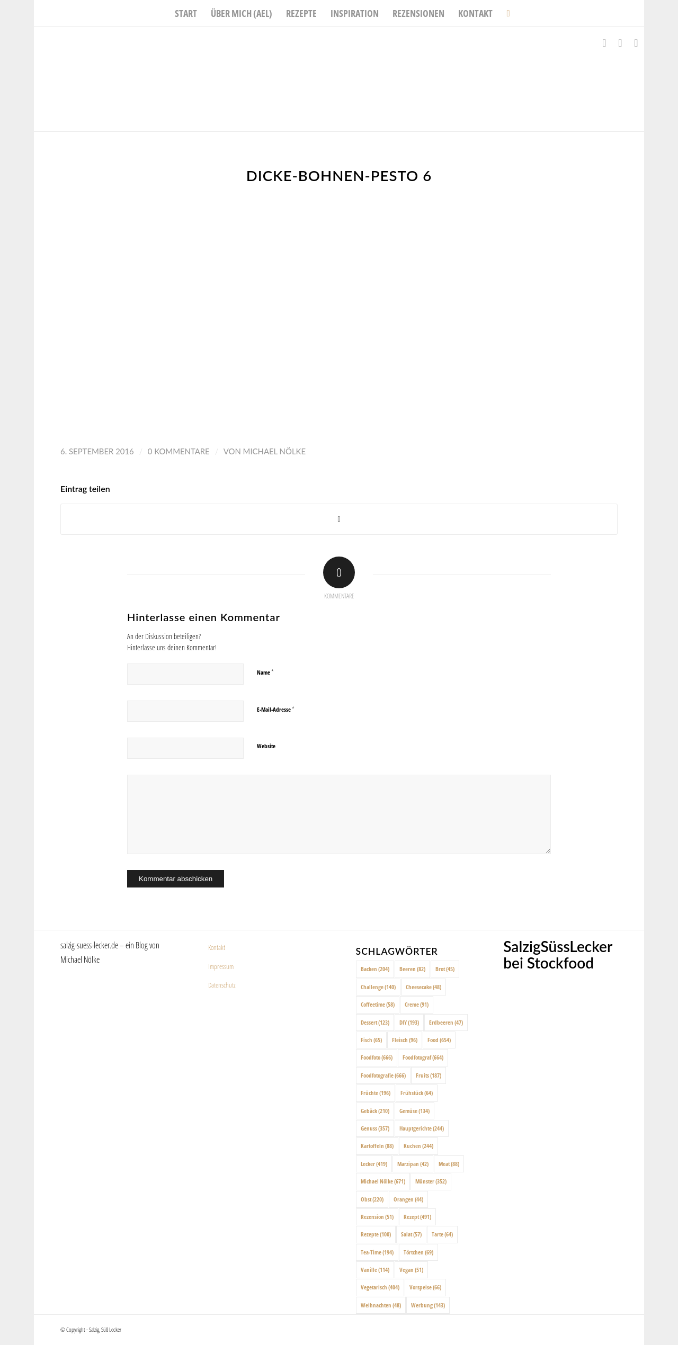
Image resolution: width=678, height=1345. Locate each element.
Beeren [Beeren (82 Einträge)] (412, 969)
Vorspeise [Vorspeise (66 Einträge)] (425, 1287)
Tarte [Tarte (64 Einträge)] (442, 1234)
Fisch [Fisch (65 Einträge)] (371, 1040)
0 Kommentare (179, 451)
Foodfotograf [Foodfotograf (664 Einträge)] (423, 1057)
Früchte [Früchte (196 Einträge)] (375, 1093)
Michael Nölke (274, 451)
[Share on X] (339, 519)
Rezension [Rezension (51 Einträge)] (377, 1217)
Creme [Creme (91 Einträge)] (417, 1004)
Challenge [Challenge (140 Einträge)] (378, 987)
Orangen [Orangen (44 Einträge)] (408, 1199)
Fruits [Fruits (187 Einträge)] (428, 1075)
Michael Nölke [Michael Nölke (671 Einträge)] (383, 1181)
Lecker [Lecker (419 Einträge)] (374, 1164)
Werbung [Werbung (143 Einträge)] (428, 1305)
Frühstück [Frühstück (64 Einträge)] (416, 1093)
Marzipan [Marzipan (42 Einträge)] (413, 1164)
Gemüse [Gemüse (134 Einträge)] (414, 1111)
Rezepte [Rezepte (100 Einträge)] (376, 1234)
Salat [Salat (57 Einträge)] (411, 1234)
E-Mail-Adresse (276, 709)
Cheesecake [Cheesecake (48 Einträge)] (423, 987)
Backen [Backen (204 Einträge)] (375, 969)
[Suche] (504, 13)
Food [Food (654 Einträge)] (439, 1040)
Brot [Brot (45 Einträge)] (444, 969)
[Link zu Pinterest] (636, 43)
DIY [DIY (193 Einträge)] (409, 1022)
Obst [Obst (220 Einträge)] (372, 1199)
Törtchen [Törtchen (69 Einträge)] (418, 1252)
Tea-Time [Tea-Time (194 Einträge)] (377, 1252)
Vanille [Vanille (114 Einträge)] (375, 1270)
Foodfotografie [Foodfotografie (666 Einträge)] (383, 1075)
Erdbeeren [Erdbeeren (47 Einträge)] (446, 1022)
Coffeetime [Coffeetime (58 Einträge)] (378, 1004)
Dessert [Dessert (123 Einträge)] (375, 1022)
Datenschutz (222, 985)
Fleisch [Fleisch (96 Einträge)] (404, 1040)
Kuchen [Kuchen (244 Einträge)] (418, 1146)
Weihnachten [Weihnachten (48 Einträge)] (381, 1305)
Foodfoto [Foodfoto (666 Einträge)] (376, 1057)
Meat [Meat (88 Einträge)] (449, 1164)
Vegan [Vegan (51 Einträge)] (411, 1270)
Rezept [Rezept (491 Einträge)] (417, 1217)
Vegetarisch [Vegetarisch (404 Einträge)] (380, 1287)
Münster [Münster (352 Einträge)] (431, 1181)
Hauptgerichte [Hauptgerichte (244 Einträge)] (421, 1128)
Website (266, 746)
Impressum (221, 966)
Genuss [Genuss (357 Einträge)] (375, 1128)
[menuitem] (186, 13)
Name (265, 672)
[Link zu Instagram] (620, 43)
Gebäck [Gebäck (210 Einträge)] (375, 1111)
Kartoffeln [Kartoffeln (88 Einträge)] (377, 1146)
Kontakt (216, 947)
